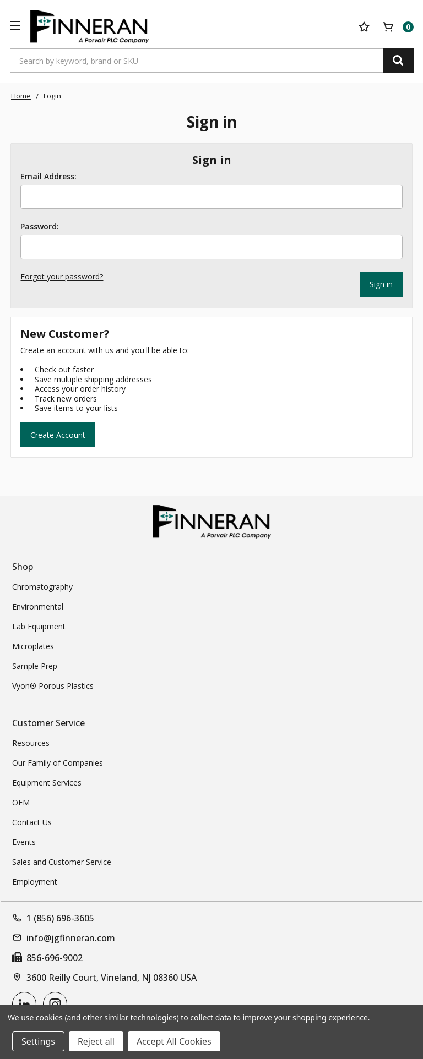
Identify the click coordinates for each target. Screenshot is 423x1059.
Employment (34, 880)
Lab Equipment (39, 625)
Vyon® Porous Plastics (53, 684)
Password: (39, 227)
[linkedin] (24, 1002)
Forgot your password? (61, 276)
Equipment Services (47, 781)
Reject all (96, 1041)
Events (24, 841)
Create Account (57, 433)
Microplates (33, 645)
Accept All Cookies (174, 1041)
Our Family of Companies (57, 761)
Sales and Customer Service (61, 860)
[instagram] (55, 1002)
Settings (38, 1041)
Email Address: (48, 177)
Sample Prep (34, 665)
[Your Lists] (364, 27)
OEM (21, 801)
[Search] (398, 60)
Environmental (37, 605)
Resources (31, 742)
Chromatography (42, 585)
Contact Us (32, 821)
